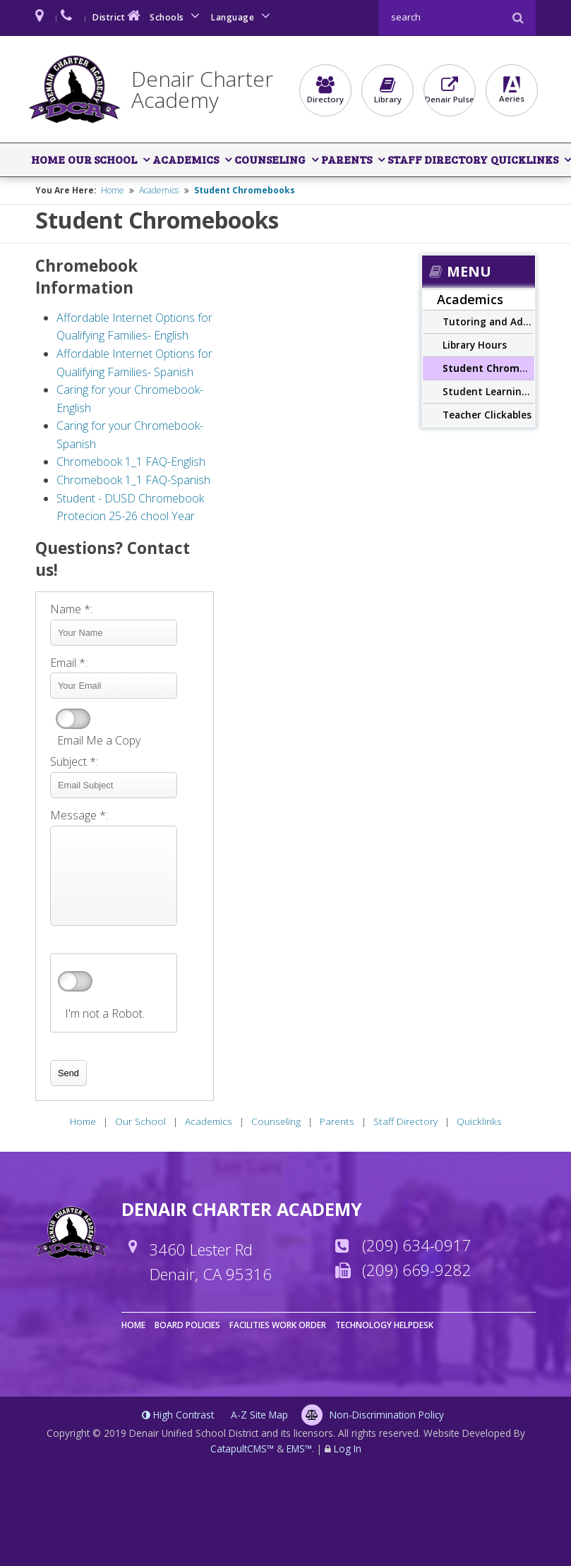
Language (243, 15)
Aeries (511, 90)
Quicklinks (524, 159)
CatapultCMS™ (242, 1448)
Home (48, 159)
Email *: (69, 662)
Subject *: (74, 761)
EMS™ (299, 1448)
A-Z (259, 1414)
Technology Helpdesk (384, 1325)
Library (387, 90)
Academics (185, 159)
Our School (102, 159)
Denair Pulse (449, 90)
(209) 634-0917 (416, 1244)
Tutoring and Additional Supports (488, 321)
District (117, 15)
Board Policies (187, 1325)
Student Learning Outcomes (488, 391)
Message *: (79, 815)
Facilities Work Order (277, 1325)
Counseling (270, 159)
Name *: (71, 609)
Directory (325, 90)
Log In (347, 1448)
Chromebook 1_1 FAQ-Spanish (133, 480)
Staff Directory (437, 159)
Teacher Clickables (487, 414)
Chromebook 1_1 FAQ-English (130, 461)
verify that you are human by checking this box (75, 982)
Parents (346, 159)
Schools (177, 15)
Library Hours (475, 344)
